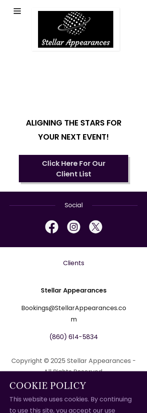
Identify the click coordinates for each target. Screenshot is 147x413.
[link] (73, 11)
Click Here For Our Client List (73, 168)
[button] (19, 11)
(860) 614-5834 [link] (73, 336)
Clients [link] (73, 263)
